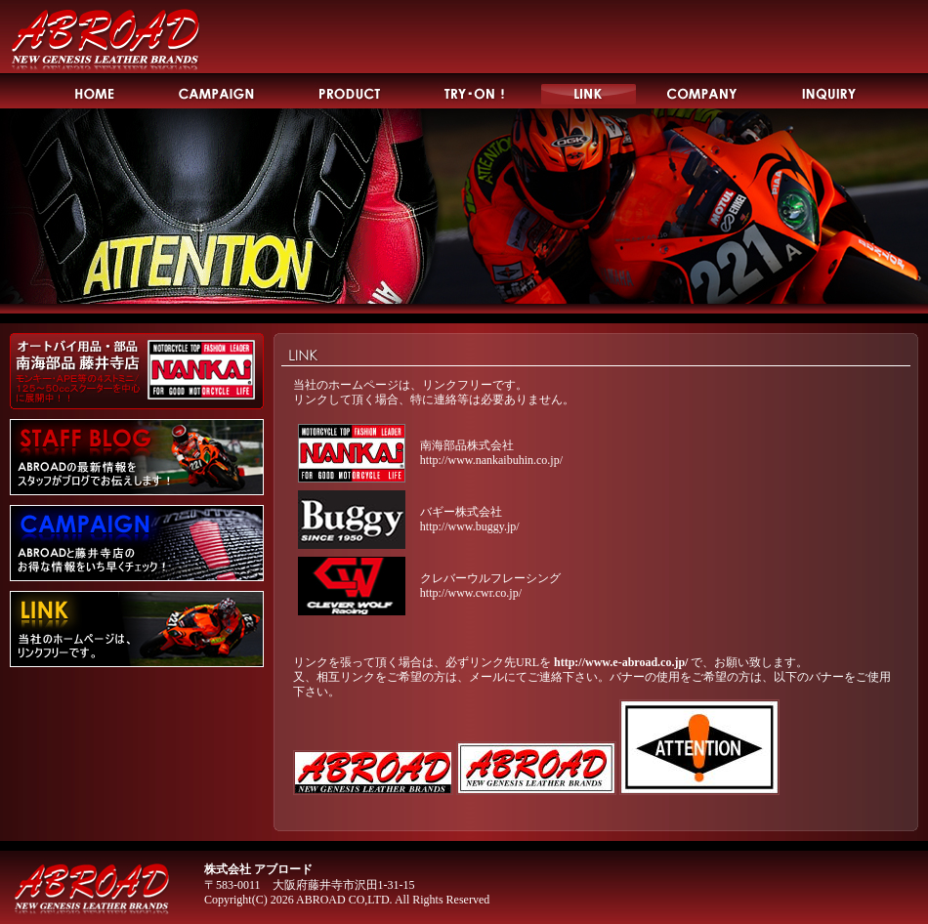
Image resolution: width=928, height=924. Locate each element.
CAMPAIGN (217, 91)
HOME (94, 91)
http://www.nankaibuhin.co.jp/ (491, 460)
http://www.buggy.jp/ (470, 526)
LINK (588, 91)
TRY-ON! (475, 91)
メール (486, 677)
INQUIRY (829, 91)
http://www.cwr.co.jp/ (471, 593)
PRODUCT (350, 91)
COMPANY (702, 91)
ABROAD (104, 37)
